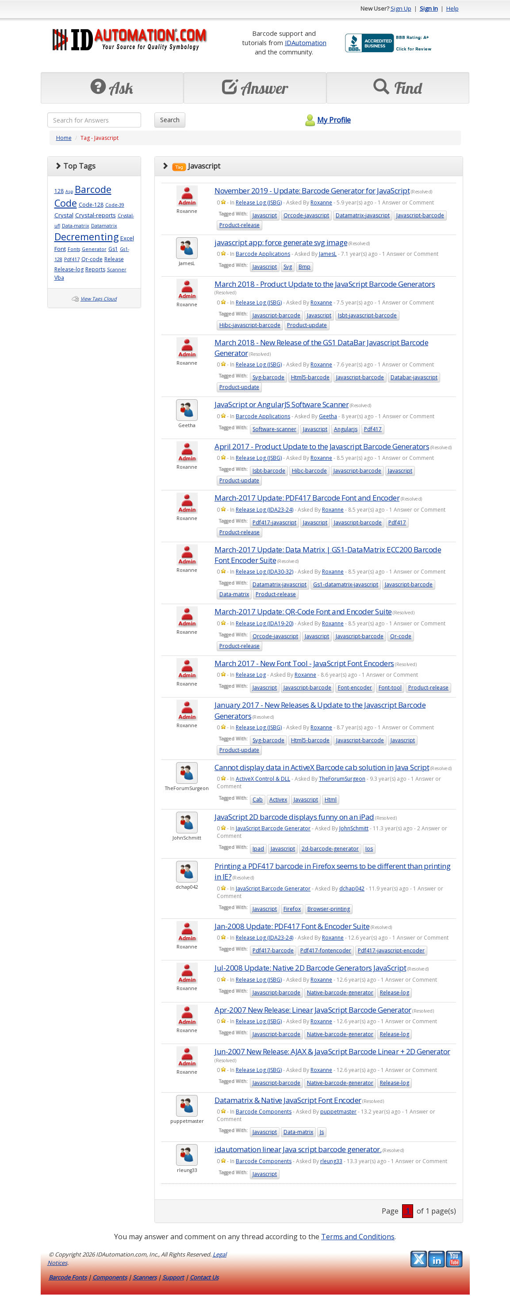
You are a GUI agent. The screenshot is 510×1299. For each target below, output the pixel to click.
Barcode (93, 189)
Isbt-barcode (269, 470)
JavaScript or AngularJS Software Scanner (282, 404)
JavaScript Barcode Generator (273, 828)
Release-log (69, 269)
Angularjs (345, 429)
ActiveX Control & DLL (263, 778)
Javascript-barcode (420, 215)
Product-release (239, 225)
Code (65, 203)
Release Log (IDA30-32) (264, 571)
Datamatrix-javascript (363, 215)
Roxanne (321, 202)
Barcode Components (263, 1111)
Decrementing (86, 236)
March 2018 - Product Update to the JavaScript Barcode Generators (325, 284)
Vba (59, 277)
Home (64, 138)
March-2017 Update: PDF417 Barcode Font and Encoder (307, 498)
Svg (288, 266)
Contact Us (204, 1277)
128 (59, 191)
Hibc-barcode (309, 470)
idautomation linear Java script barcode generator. (298, 1149)
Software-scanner (274, 429)
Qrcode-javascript (306, 215)
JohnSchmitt (353, 828)
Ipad (258, 848)
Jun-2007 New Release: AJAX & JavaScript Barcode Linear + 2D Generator (332, 1051)
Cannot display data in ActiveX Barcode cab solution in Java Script (322, 767)
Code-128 (91, 204)
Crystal (63, 215)
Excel (127, 238)
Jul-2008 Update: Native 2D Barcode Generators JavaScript (310, 968)
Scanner (117, 269)
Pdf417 (72, 259)
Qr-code (92, 259)
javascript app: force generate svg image (281, 242)
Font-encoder (355, 687)
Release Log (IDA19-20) (264, 623)
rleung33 (331, 1161)
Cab (258, 799)
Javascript (265, 215)
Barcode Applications (263, 254)
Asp (69, 191)
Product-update (307, 325)
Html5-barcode (310, 377)
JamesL (328, 254)
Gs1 (113, 249)
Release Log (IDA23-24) (264, 509)
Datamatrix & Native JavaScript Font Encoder (288, 1100)
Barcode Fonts (68, 1277)
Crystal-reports (95, 215)
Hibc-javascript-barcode (249, 325)
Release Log (251, 674)
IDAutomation (305, 42)
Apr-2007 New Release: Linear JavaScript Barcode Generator (313, 1010)
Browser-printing (328, 909)
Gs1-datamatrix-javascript (345, 584)
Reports (95, 269)
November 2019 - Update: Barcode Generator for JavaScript (312, 190)
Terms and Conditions (358, 1236)
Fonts (74, 249)
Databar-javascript (414, 377)
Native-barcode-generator (340, 992)
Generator (94, 249)
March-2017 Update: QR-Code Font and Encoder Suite (303, 611)
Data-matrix (75, 226)
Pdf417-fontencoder (325, 950)
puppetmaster (338, 1111)
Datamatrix (104, 226)
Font (60, 249)
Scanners (145, 1277)
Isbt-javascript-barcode (367, 315)
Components (109, 1277)
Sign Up (401, 8)
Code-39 (114, 205)
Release (114, 259)
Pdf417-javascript (274, 522)
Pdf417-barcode (273, 950)
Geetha (328, 416)
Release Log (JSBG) (259, 202)
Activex (278, 799)
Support (173, 1277)
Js (322, 1132)
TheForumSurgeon (342, 778)
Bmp (305, 266)
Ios (369, 848)
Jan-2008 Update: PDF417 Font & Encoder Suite (292, 926)
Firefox (292, 909)
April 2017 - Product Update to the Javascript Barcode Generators (322, 446)
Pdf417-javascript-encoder (391, 950)
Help (452, 8)
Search (170, 120)
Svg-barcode (268, 377)
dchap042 (351, 888)
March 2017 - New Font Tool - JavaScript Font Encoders (304, 663)
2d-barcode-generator (330, 848)
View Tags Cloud (99, 299)
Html (331, 799)
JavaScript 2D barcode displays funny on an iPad (294, 817)
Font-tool (390, 687)
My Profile (327, 120)
